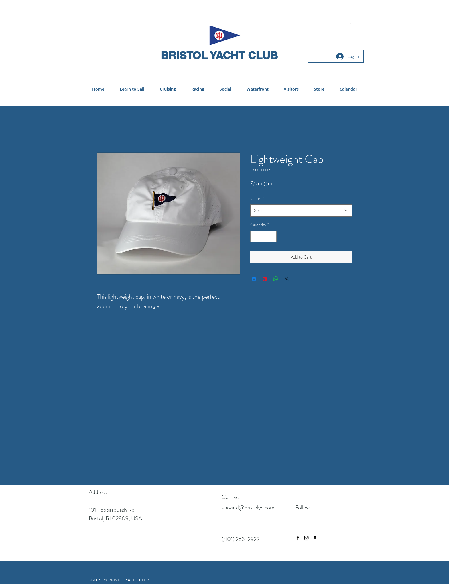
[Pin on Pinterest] (264, 279)
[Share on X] (286, 279)
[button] (351, 23)
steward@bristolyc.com (248, 507)
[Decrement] (255, 236)
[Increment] (272, 236)
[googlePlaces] (315, 538)
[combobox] (301, 210)
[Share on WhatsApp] (275, 279)
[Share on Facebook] (254, 279)
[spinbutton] (263, 236)
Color (257, 198)
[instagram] (306, 538)
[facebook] (298, 538)
